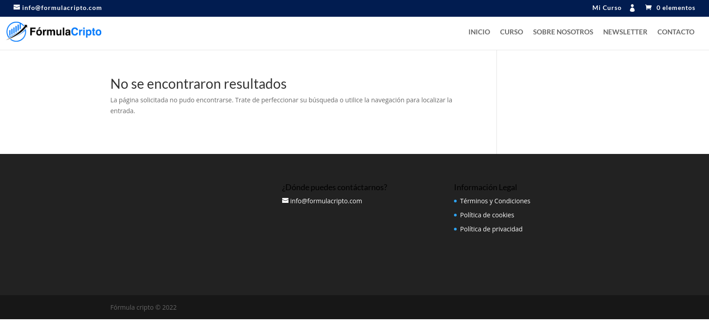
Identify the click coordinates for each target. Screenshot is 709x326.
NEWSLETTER (625, 32)
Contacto (676, 32)
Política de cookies (487, 215)
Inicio (479, 32)
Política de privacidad (491, 229)
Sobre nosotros (563, 32)
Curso (511, 32)
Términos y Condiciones (495, 201)
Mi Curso (607, 8)
